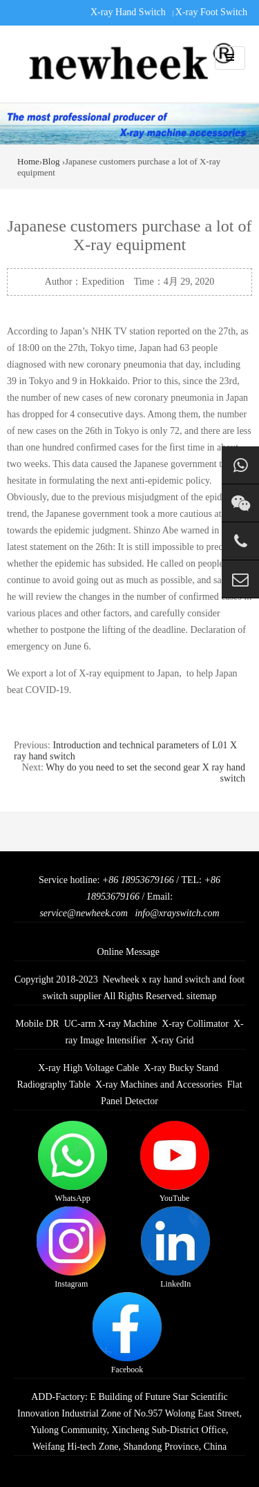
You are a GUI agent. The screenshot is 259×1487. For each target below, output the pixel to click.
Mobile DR (37, 1024)
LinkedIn (175, 1247)
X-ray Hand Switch (128, 12)
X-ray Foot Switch (211, 12)
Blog (50, 161)
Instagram (71, 1247)
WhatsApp (72, 1162)
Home (28, 161)
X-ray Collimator (195, 1024)
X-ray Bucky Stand (181, 1068)
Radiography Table (53, 1084)
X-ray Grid (172, 1040)
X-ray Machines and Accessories (158, 1084)
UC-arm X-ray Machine (110, 1024)
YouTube (174, 1162)
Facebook (127, 1333)
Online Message (128, 952)
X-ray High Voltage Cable (88, 1068)
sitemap (201, 996)
